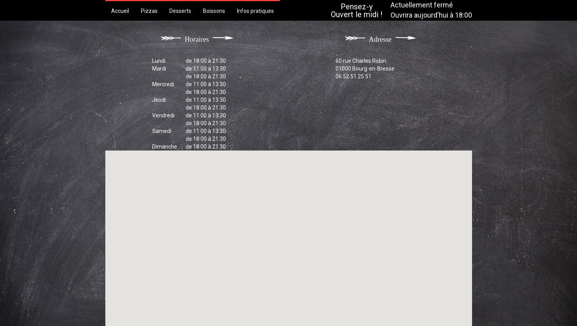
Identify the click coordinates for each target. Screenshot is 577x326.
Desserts (180, 11)
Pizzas (149, 11)
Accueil (120, 11)
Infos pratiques (255, 11)
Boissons (214, 11)
